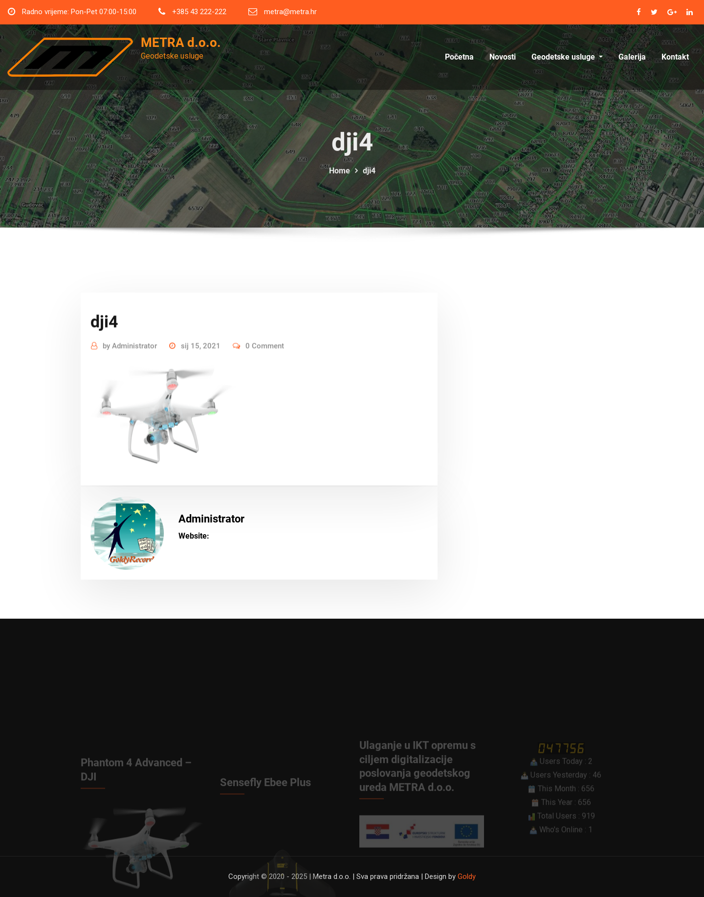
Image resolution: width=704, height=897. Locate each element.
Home (339, 179)
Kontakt (675, 57)
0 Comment (264, 380)
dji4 (369, 179)
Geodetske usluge (567, 57)
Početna (459, 57)
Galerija (632, 57)
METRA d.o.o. (181, 42)
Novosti (502, 57)
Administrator (130, 380)
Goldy (467, 876)
